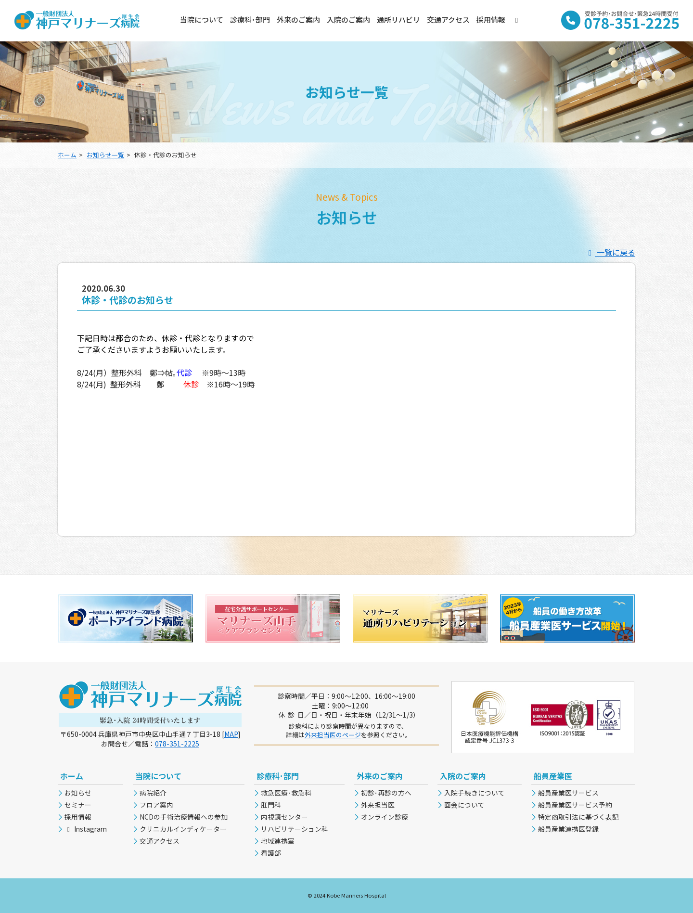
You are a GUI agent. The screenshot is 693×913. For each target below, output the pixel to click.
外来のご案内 (298, 19)
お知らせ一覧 (105, 154)
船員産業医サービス (568, 792)
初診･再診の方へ (386, 792)
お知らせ (77, 792)
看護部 (271, 853)
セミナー (77, 805)
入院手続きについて (474, 792)
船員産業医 (553, 776)
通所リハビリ (398, 19)
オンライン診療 (384, 817)
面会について (464, 805)
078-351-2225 (177, 743)
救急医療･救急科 (286, 792)
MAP (231, 734)
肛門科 (271, 805)
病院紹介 (153, 792)
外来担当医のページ (333, 734)
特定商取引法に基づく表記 (578, 817)
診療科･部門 (250, 19)
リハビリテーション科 (294, 829)
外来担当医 (378, 805)
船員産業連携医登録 (568, 829)
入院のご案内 (348, 19)
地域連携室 (278, 841)
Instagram (85, 829)
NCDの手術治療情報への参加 (184, 817)
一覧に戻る (610, 252)
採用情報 (490, 19)
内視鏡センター (284, 817)
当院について (201, 19)
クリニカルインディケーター (183, 829)
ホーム (67, 154)
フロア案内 (156, 805)
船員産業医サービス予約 (575, 805)
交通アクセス (448, 19)
